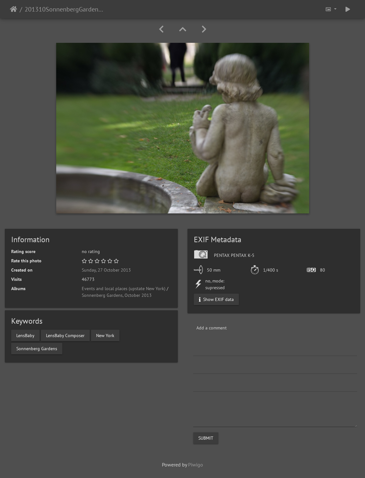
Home (13, 9)
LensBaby (25, 335)
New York (105, 335)
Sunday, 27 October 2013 (106, 270)
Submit (205, 438)
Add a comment (211, 328)
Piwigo (195, 464)
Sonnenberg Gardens (36, 348)
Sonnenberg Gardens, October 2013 (117, 295)
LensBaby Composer (65, 335)
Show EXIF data (216, 299)
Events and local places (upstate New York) (123, 288)
